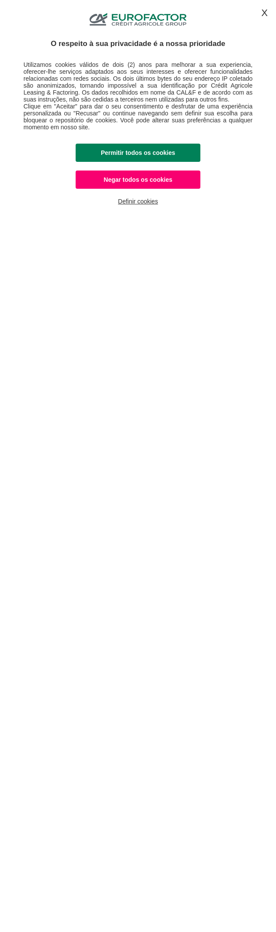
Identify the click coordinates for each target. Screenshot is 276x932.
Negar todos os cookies (138, 179)
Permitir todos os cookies (138, 152)
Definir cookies (138, 201)
